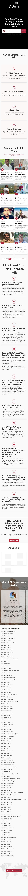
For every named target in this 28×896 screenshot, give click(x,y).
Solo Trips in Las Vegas (6, 757)
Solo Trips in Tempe (5, 823)
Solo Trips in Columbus (6, 690)
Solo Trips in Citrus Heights (7, 764)
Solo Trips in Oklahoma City (7, 855)
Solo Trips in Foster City (6, 841)
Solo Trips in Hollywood (6, 740)
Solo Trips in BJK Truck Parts (7, 828)
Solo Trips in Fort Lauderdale (7, 736)
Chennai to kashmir (6, 174)
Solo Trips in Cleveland (6, 804)
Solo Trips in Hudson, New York (8, 631)
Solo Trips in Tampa (5, 682)
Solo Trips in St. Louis (6, 717)
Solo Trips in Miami (5, 776)
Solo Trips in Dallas (5, 661)
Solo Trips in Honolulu (6, 729)
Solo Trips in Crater (5, 832)
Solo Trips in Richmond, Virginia (8, 781)
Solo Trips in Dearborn (6, 809)
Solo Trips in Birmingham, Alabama (9, 680)
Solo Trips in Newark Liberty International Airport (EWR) (14, 799)
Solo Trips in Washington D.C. (8, 638)
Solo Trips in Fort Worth (6, 830)
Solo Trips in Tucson (6, 807)
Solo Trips (11, 154)
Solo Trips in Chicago (6, 636)
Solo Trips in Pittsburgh (6, 720)
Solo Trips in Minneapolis (7, 750)
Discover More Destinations (14, 870)
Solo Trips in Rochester (6, 814)
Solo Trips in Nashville (6, 738)
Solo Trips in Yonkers (6, 686)
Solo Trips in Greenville (6, 787)
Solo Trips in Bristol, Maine (7, 851)
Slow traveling (19, 247)
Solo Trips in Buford (5, 748)
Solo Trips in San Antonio (7, 696)
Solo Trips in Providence (6, 722)
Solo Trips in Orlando (6, 692)
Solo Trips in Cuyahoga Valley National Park (11, 816)
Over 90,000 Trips (21, 34)
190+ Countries (11, 34)
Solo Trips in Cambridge (6, 769)
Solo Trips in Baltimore (6, 715)
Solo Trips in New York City (7, 652)
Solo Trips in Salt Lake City (7, 760)
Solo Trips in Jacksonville (7, 713)
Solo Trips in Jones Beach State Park (9, 774)
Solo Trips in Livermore (6, 706)
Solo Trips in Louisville (6, 825)
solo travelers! (17, 368)
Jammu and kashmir (20, 174)
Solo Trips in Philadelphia (7, 699)
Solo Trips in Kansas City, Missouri (9, 694)
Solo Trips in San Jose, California (8, 642)
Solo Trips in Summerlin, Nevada (8, 837)
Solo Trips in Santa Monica (7, 846)
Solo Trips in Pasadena (6, 821)
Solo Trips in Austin (5, 663)
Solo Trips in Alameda (6, 746)
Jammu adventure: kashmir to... (9, 198)
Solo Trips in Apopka (6, 797)
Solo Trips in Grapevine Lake (7, 848)
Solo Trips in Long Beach (6, 818)
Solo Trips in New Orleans (7, 785)
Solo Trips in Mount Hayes (7, 724)
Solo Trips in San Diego (6, 675)
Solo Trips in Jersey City (6, 649)
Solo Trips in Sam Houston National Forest (10, 659)
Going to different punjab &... (9, 247)
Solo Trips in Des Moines (7, 753)
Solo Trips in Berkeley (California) (8, 767)
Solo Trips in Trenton (6, 654)
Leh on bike (18, 223)
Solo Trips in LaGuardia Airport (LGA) (9, 733)
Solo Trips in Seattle (5, 640)
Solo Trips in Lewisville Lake (7, 783)
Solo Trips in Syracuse (6, 839)
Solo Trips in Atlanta (5, 645)
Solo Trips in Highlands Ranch (8, 762)
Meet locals (5, 368)
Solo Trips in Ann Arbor (6, 802)
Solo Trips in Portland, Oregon (8, 677)
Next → (23, 258)
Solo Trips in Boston (5, 666)
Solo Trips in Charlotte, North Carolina (10, 701)
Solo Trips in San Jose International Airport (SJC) (12, 792)
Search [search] (24, 31)
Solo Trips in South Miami (7, 708)
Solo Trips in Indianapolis (7, 684)
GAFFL (5, 154)
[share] (12, 163)
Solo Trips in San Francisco (7, 656)
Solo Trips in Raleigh (5, 771)
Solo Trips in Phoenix (6, 668)
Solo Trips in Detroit (5, 811)
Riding (3, 223)
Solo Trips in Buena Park (6, 755)
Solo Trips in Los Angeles (7, 633)
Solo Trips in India (20, 154)
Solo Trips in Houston (6, 673)
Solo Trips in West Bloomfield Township (10, 778)
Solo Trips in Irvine (5, 727)
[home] (14, 7)
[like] (12, 160)
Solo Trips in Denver (5, 647)
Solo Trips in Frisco (5, 835)
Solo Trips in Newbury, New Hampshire (10, 670)
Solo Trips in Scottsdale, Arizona (8, 794)
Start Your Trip (14, 540)
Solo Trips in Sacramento (7, 703)
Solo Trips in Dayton (5, 844)
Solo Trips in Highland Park (7, 731)
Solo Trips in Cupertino (6, 710)
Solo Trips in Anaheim (6, 743)
